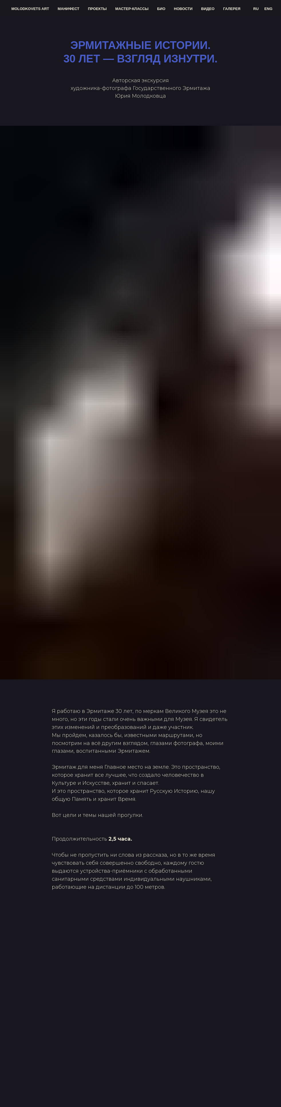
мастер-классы (132, 9)
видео (208, 9)
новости (183, 9)
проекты (97, 9)
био (161, 9)
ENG (268, 9)
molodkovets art (30, 9)
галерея (232, 9)
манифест (69, 9)
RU (256, 9)
